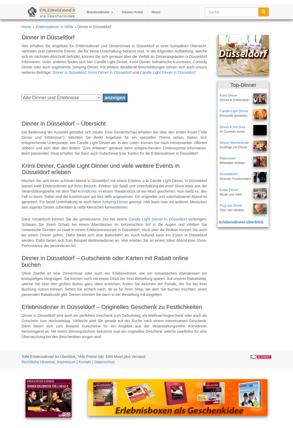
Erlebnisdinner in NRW (54, 27)
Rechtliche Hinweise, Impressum (49, 362)
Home (26, 27)
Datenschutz (104, 362)
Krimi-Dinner (228, 95)
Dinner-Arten (132, 12)
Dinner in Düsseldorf (69, 72)
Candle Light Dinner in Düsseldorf (167, 72)
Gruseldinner (229, 174)
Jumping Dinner (115, 202)
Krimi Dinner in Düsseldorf (110, 72)
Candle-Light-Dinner (234, 111)
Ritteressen (228, 158)
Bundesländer (100, 12)
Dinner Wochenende (234, 143)
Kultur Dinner (229, 190)
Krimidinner (87, 191)
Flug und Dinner (231, 205)
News (156, 12)
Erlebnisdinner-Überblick (241, 222)
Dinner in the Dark (232, 127)
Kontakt (85, 362)
